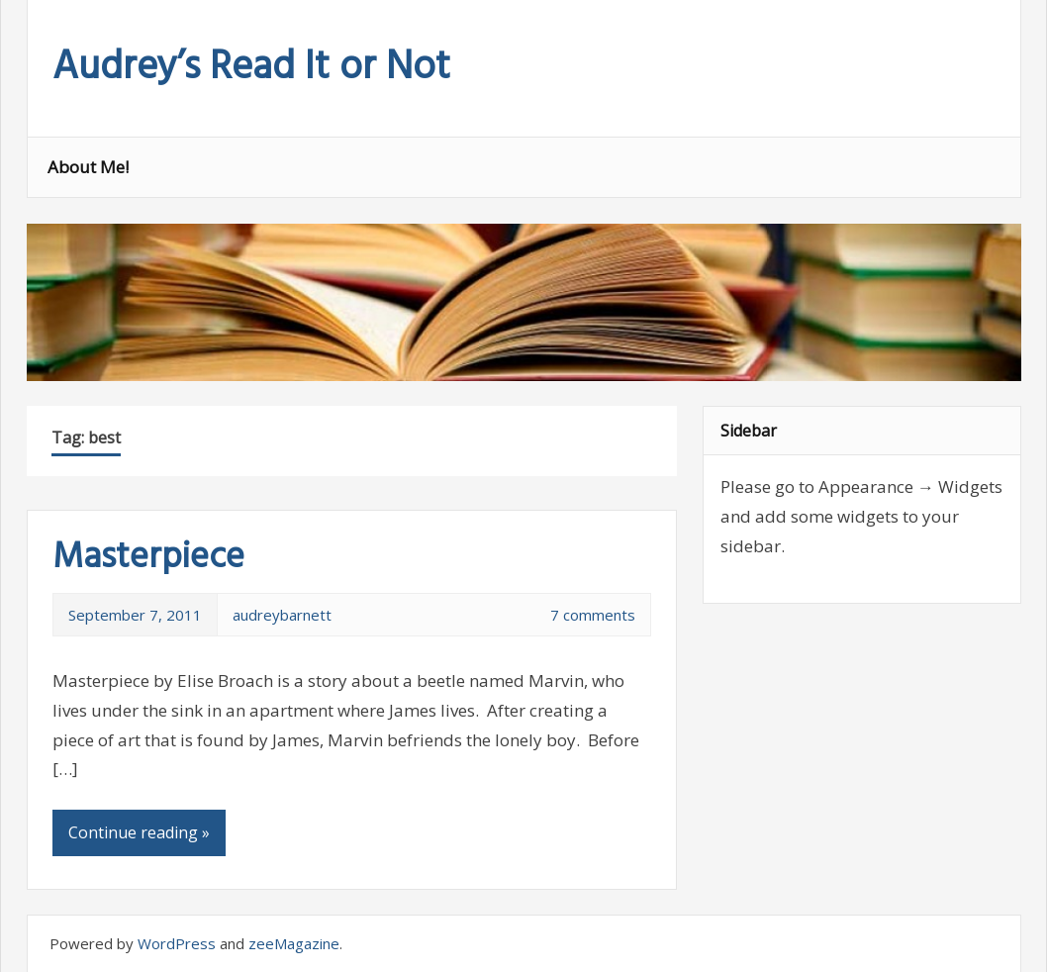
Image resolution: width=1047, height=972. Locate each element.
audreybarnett (282, 615)
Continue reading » (139, 832)
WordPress (177, 943)
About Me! (88, 166)
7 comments (592, 615)
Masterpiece (148, 558)
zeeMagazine (293, 943)
